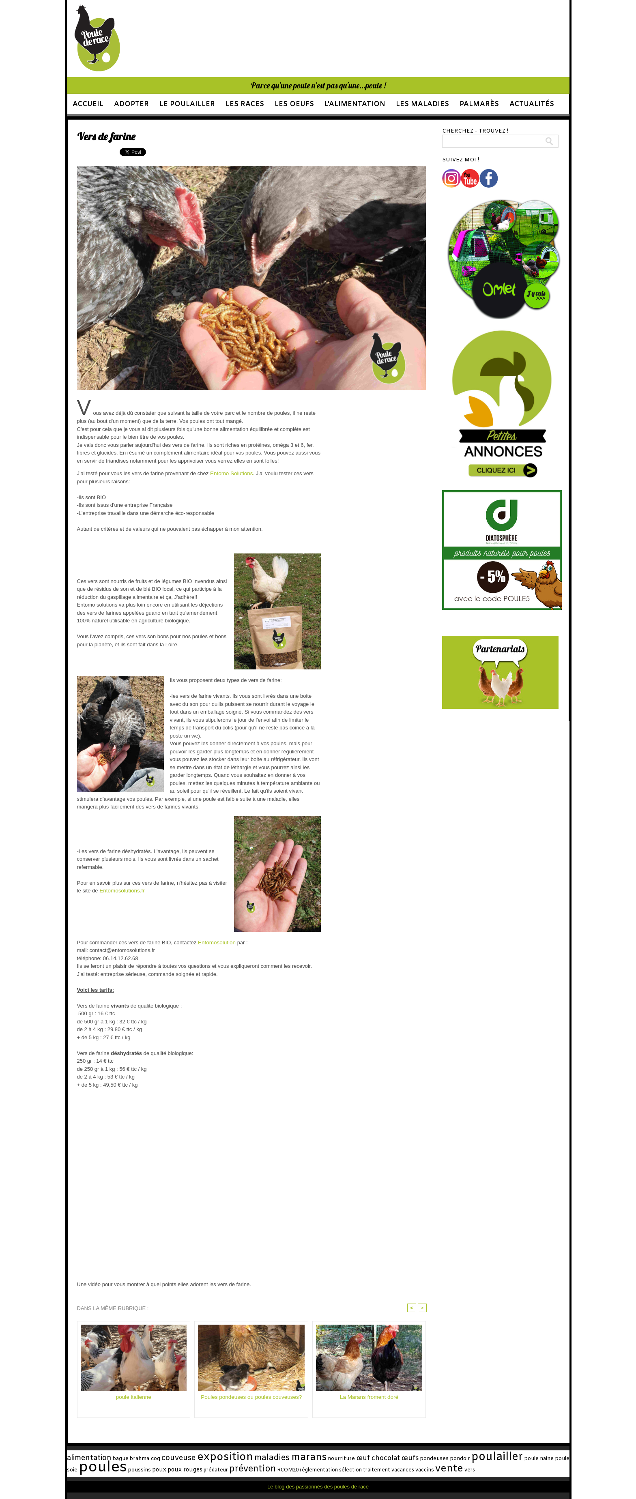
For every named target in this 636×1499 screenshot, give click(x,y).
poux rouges (164, 1469)
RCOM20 (259, 1469)
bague (119, 1459)
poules (89, 1467)
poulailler (485, 1457)
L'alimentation (354, 104)
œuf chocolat (369, 1458)
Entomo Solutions (230, 473)
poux (140, 1469)
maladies (268, 1458)
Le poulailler (187, 104)
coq (155, 1459)
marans (302, 1458)
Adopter (131, 104)
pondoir (449, 1459)
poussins (123, 1469)
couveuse (179, 1458)
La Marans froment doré (369, 1397)
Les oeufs (294, 104)
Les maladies (422, 104)
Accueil (88, 104)
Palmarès (479, 104)
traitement (338, 1469)
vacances (361, 1469)
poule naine (526, 1459)
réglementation (287, 1469)
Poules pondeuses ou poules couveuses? (251, 1397)
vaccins (382, 1469)
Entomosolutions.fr (121, 891)
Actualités (531, 104)
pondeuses (425, 1459)
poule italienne (133, 1397)
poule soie (556, 1459)
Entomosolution (215, 942)
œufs (401, 1458)
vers (421, 1469)
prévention (226, 1468)
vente (403, 1468)
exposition (224, 1457)
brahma (138, 1459)
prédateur (192, 1469)
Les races (245, 104)
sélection (315, 1469)
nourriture (333, 1459)
